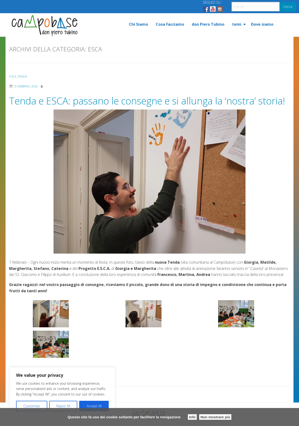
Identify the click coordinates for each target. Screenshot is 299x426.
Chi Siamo (138, 24)
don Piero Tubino (208, 24)
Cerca (287, 6)
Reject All (63, 406)
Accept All (94, 406)
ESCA (12, 76)
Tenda (22, 76)
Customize (31, 406)
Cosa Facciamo (170, 24)
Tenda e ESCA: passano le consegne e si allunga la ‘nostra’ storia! (147, 100)
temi (236, 24)
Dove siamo (262, 24)
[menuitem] (138, 24)
